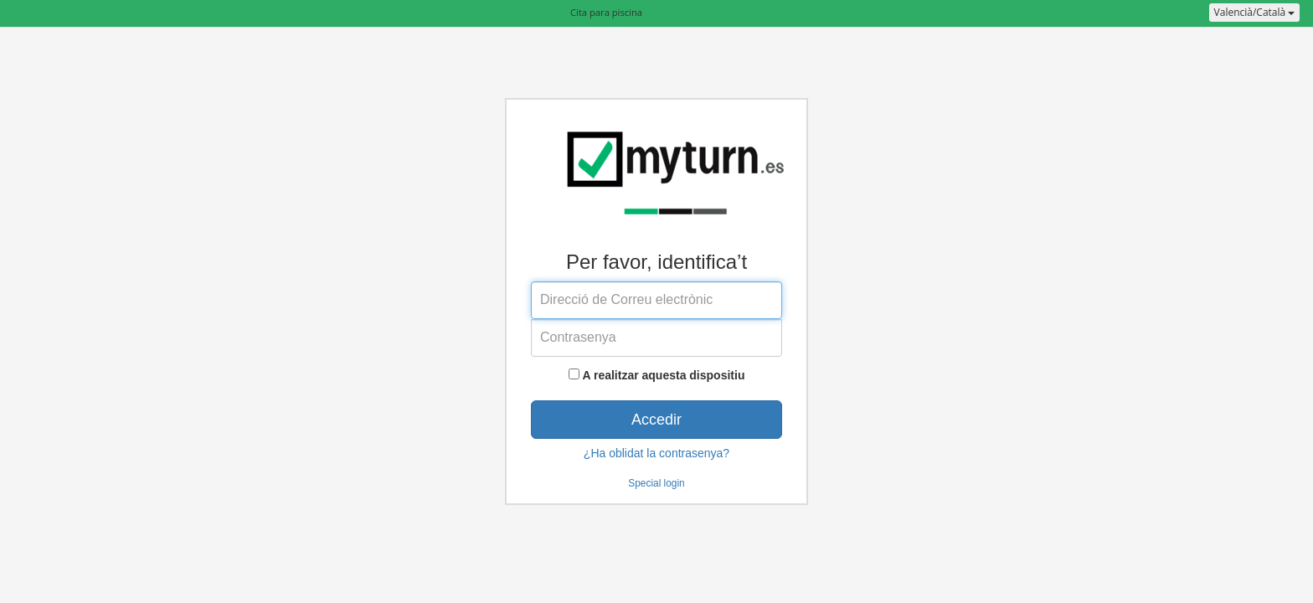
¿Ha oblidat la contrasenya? (656, 453)
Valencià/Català (1254, 12)
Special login (656, 483)
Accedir (656, 419)
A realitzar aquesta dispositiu (663, 375)
